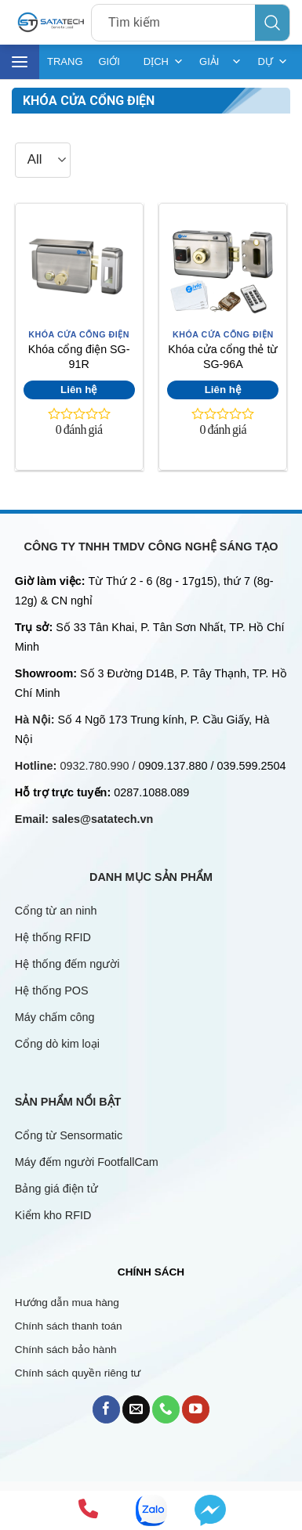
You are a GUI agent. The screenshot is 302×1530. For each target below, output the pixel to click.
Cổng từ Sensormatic (68, 1135)
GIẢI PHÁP (220, 62)
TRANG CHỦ (65, 67)
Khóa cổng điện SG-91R (79, 356)
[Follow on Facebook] (106, 1409)
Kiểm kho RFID (53, 1215)
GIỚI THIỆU (113, 67)
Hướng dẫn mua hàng (67, 1302)
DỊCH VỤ (164, 62)
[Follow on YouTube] (195, 1409)
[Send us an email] (136, 1409)
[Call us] (166, 1409)
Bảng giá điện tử (58, 1188)
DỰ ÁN (272, 62)
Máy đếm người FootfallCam (86, 1162)
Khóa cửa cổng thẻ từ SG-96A (223, 356)
